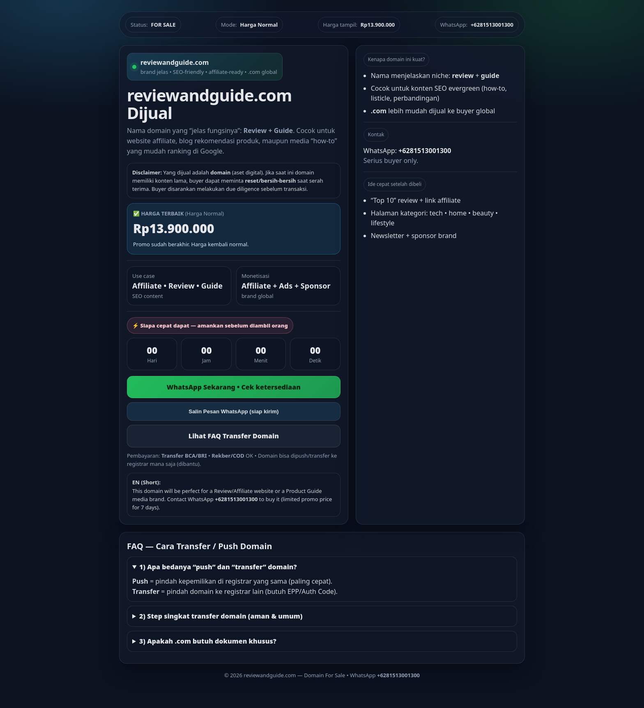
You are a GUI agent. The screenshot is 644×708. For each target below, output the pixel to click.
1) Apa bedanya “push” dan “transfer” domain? (218, 566)
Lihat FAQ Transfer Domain (234, 435)
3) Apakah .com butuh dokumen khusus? (207, 641)
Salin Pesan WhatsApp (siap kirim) (233, 411)
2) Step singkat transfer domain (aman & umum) (221, 616)
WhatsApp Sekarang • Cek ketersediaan (234, 387)
